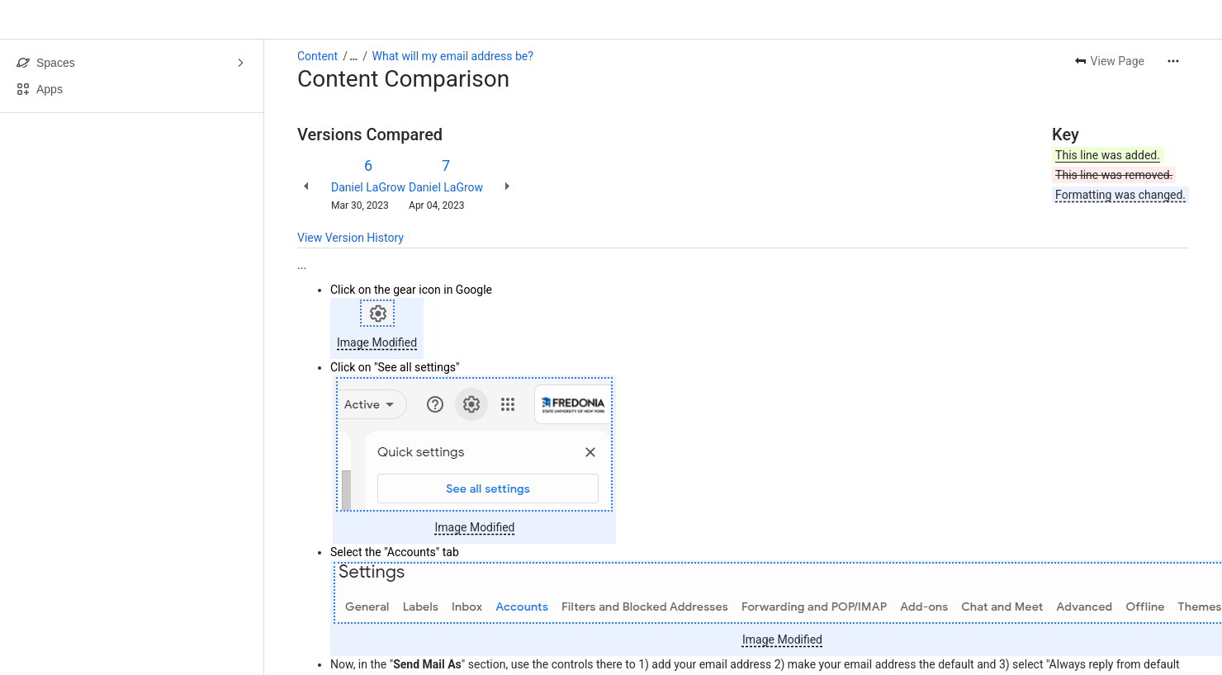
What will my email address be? (452, 56)
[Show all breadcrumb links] (353, 56)
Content (317, 56)
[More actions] (1173, 61)
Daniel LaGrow (368, 187)
